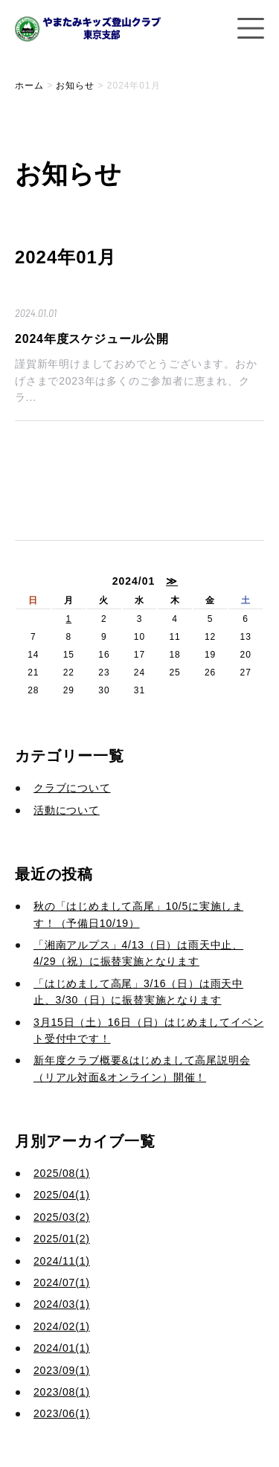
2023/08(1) (61, 1392)
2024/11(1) (61, 1261)
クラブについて (72, 788)
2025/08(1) (61, 1173)
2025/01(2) (61, 1239)
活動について (66, 810)
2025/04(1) (61, 1195)
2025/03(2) (61, 1217)
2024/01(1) (61, 1348)
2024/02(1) (61, 1326)
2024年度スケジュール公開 (92, 339)
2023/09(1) (61, 1370)
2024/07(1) (61, 1282)
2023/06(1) (61, 1413)
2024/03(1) (61, 1304)
